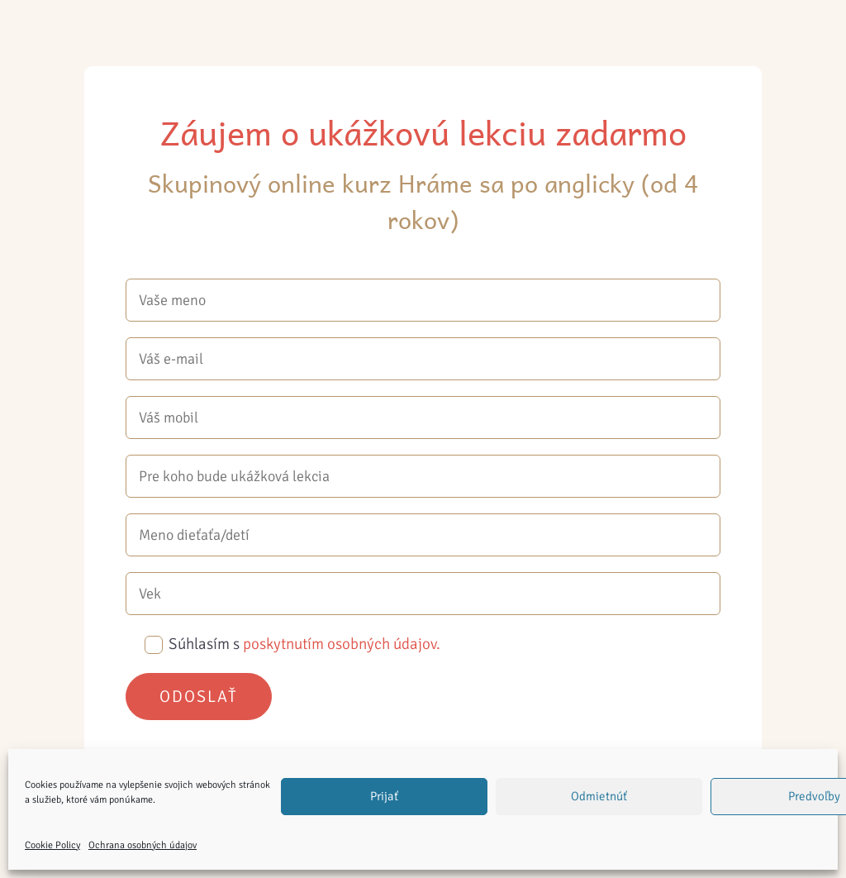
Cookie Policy (52, 845)
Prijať (384, 796)
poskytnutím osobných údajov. (341, 644)
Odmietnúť (599, 796)
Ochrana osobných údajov (142, 845)
